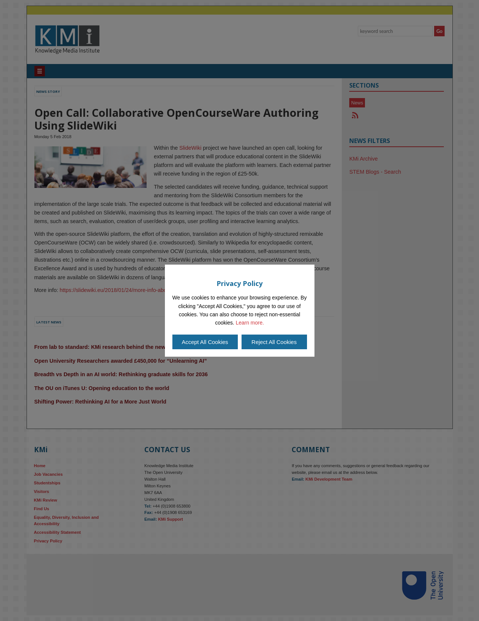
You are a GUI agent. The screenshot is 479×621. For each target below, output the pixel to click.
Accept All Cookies (205, 342)
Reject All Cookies (274, 342)
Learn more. (250, 323)
